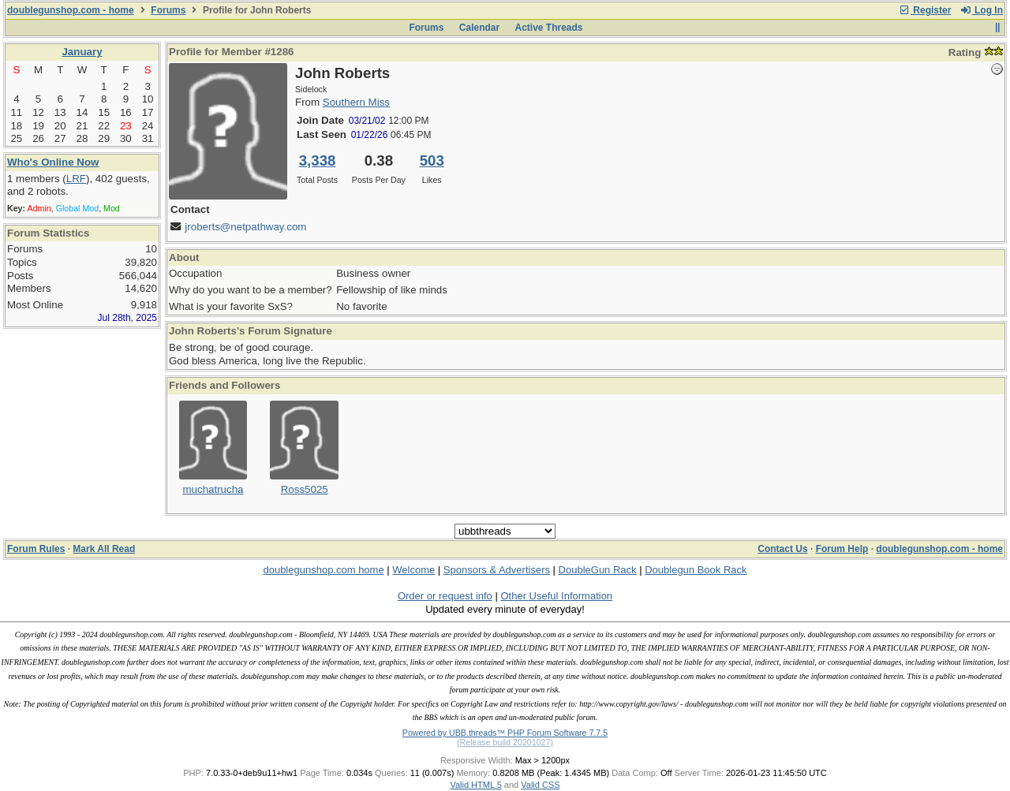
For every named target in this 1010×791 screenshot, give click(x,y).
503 (432, 160)
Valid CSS (540, 784)
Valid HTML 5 (475, 784)
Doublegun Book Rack (695, 570)
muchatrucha (212, 489)
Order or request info (445, 596)
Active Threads (549, 27)
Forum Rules (36, 548)
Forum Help (842, 548)
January (82, 52)
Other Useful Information (556, 596)
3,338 (317, 160)
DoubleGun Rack (598, 570)
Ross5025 (304, 489)
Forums (168, 10)
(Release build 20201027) (505, 742)
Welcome (413, 570)
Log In (981, 10)
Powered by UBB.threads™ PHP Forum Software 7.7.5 (505, 732)
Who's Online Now (53, 162)
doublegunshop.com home (323, 570)
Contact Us (782, 548)
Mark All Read (104, 548)
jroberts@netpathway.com (245, 227)
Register (925, 10)
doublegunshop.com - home (70, 10)
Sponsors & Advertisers (496, 570)
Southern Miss (356, 102)
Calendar (479, 27)
